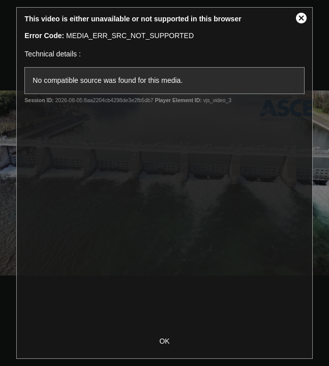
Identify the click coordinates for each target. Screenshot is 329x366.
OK (164, 341)
